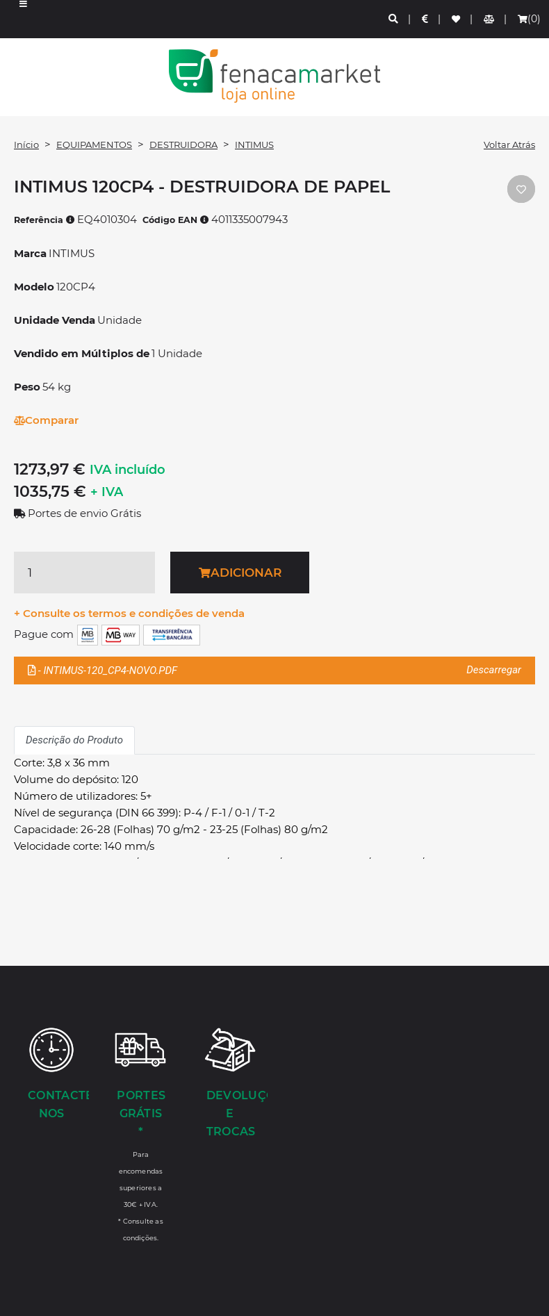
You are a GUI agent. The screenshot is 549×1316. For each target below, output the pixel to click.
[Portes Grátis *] (140, 1134)
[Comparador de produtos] (490, 19)
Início (26, 144)
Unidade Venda (54, 320)
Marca (30, 253)
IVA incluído (127, 469)
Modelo (34, 286)
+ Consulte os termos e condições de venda (129, 613)
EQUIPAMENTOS (94, 144)
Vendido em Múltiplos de (81, 353)
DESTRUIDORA (183, 144)
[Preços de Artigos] (426, 19)
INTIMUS (254, 144)
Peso (27, 386)
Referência (44, 220)
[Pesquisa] (394, 19)
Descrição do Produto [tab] (74, 740)
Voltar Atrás (509, 144)
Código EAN (175, 220)
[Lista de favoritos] (457, 19)
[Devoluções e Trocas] (230, 1083)
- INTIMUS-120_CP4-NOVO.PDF (274, 670)
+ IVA (106, 492)
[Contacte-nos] (51, 1074)
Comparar (46, 420)
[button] (23, 19)
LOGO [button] (274, 76)
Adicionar (240, 572)
